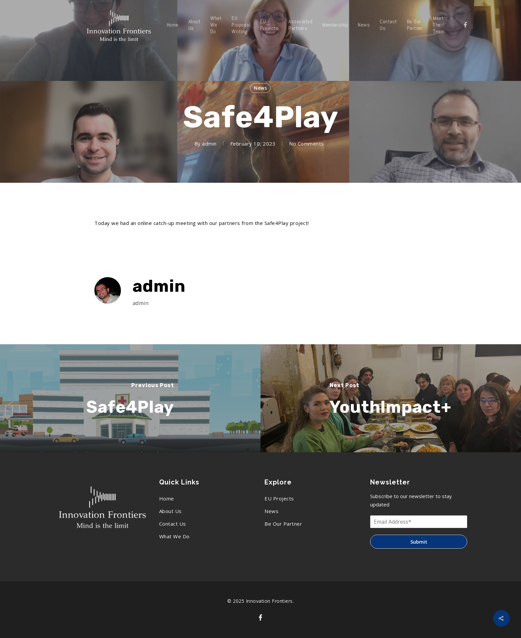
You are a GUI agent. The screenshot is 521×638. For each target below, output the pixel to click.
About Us (194, 25)
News (364, 25)
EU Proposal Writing (241, 25)
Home (172, 25)
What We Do (216, 25)
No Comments (306, 143)
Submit (418, 541)
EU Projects (269, 25)
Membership (335, 25)
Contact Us (388, 25)
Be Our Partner (415, 25)
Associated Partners (300, 25)
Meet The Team (438, 25)
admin (209, 143)
